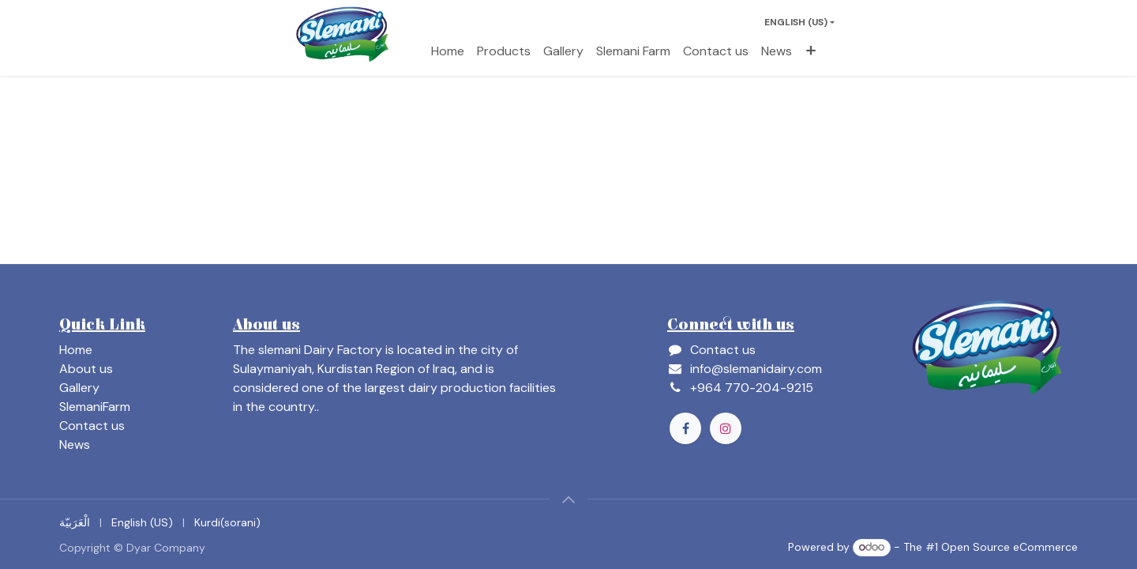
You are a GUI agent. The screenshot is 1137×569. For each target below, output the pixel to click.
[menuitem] (448, 51)
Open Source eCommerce (1009, 547)
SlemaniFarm (94, 406)
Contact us (92, 425)
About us (86, 368)
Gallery (79, 387)
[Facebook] (685, 428)
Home (75, 349)
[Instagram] (725, 428)
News (74, 444)
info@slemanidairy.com (756, 368)
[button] (568, 499)
